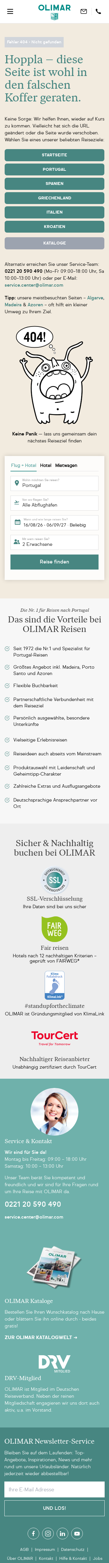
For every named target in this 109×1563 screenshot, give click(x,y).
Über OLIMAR (20, 1558)
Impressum (45, 1549)
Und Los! (54, 1508)
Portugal (54, 169)
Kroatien (54, 226)
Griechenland (54, 198)
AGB (24, 1549)
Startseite (54, 155)
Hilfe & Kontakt (73, 1558)
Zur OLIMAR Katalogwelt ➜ (41, 1337)
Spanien (54, 183)
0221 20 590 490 (33, 1204)
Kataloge (54, 243)
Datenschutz (73, 1549)
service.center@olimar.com (34, 1217)
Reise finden (54, 562)
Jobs (97, 1558)
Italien (54, 212)
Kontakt (46, 1558)
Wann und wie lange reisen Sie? (46, 519)
